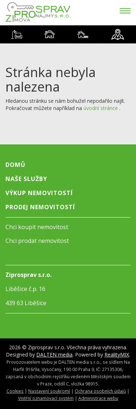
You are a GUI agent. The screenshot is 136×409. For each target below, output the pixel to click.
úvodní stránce (100, 108)
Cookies (15, 391)
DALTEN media (54, 354)
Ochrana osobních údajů (100, 391)
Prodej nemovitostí (40, 207)
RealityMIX (116, 354)
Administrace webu (98, 398)
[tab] (16, 34)
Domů (15, 165)
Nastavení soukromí (49, 391)
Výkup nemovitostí (39, 193)
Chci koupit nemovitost (36, 227)
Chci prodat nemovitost (37, 241)
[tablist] (68, 34)
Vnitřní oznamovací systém (46, 398)
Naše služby (26, 179)
